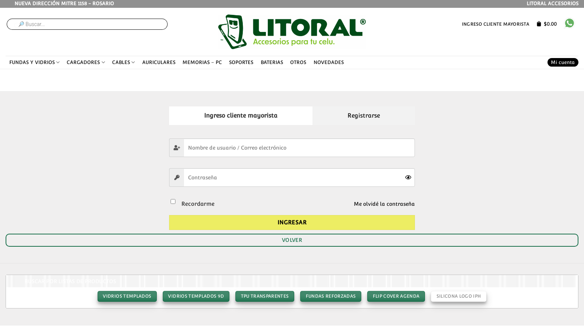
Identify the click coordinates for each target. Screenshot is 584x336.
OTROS (298, 62)
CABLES (123, 62)
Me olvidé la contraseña (384, 204)
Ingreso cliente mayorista (495, 24)
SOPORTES (241, 62)
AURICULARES (158, 62)
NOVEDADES (329, 62)
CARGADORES (86, 62)
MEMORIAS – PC (202, 62)
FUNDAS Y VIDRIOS (34, 62)
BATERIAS (272, 62)
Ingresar (292, 222)
